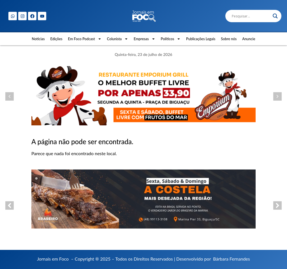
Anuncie (248, 39)
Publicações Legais (200, 39)
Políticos (171, 39)
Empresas (144, 39)
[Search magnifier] (275, 16)
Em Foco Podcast (84, 39)
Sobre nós (229, 39)
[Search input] (251, 16)
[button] (9, 96)
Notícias (38, 39)
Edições (56, 39)
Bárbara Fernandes (231, 258)
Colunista (117, 39)
